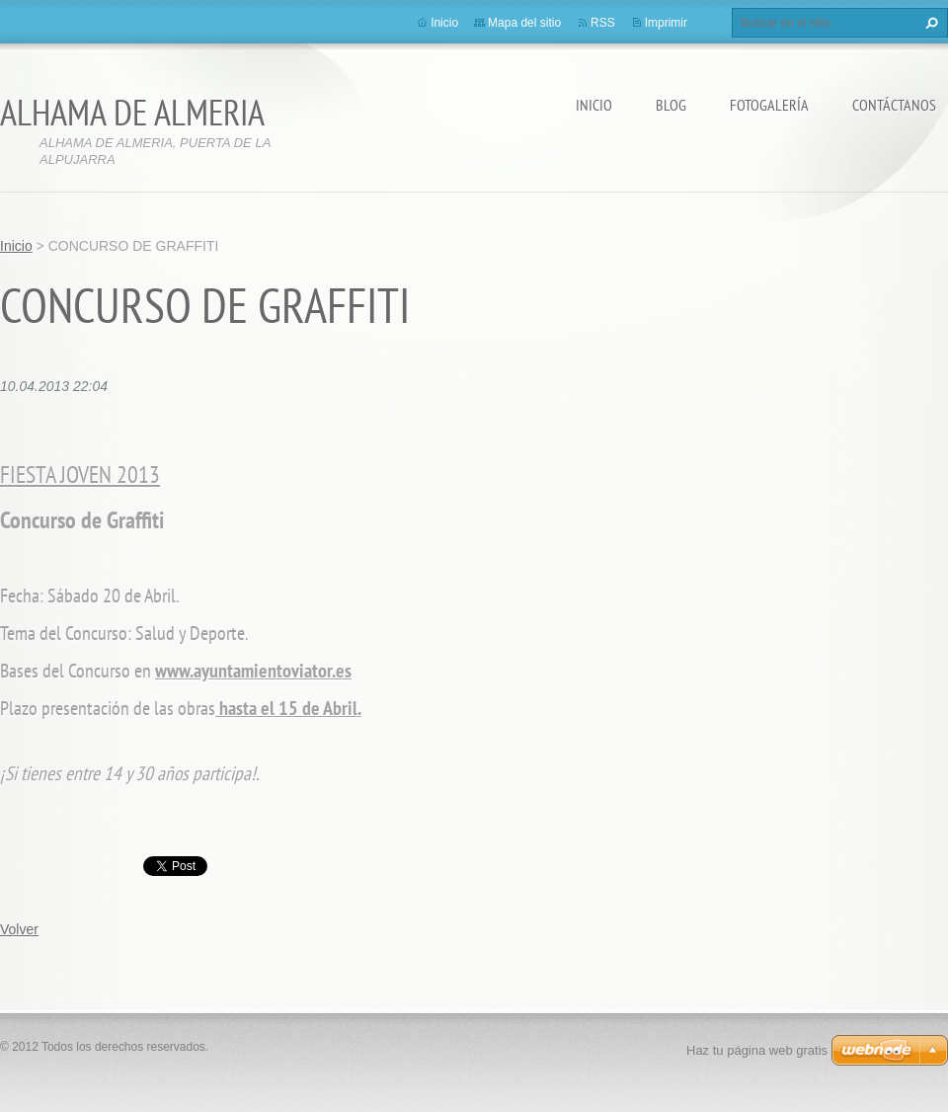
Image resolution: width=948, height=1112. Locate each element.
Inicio (594, 105)
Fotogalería (769, 105)
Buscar (929, 23)
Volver (19, 929)
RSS (603, 23)
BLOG (671, 105)
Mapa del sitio (524, 23)
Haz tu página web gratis (757, 1050)
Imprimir (666, 23)
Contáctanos (894, 105)
